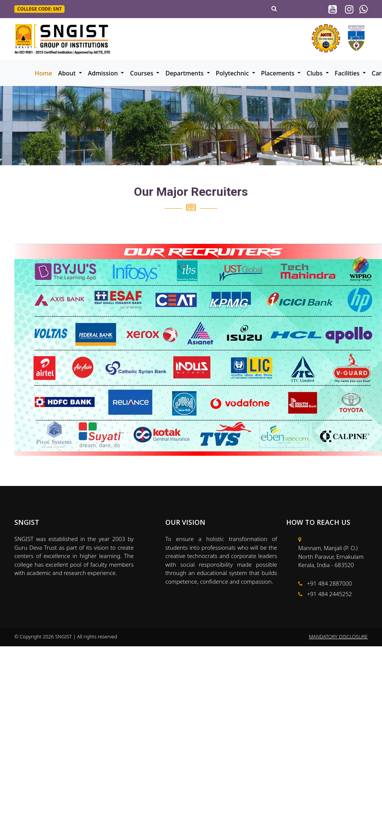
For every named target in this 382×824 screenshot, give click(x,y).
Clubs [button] (315, 73)
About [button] (67, 73)
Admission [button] (104, 73)
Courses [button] (142, 73)
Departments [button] (185, 73)
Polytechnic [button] (233, 73)
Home (43, 73)
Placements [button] (278, 73)
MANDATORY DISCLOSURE (338, 636)
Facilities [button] (348, 73)
